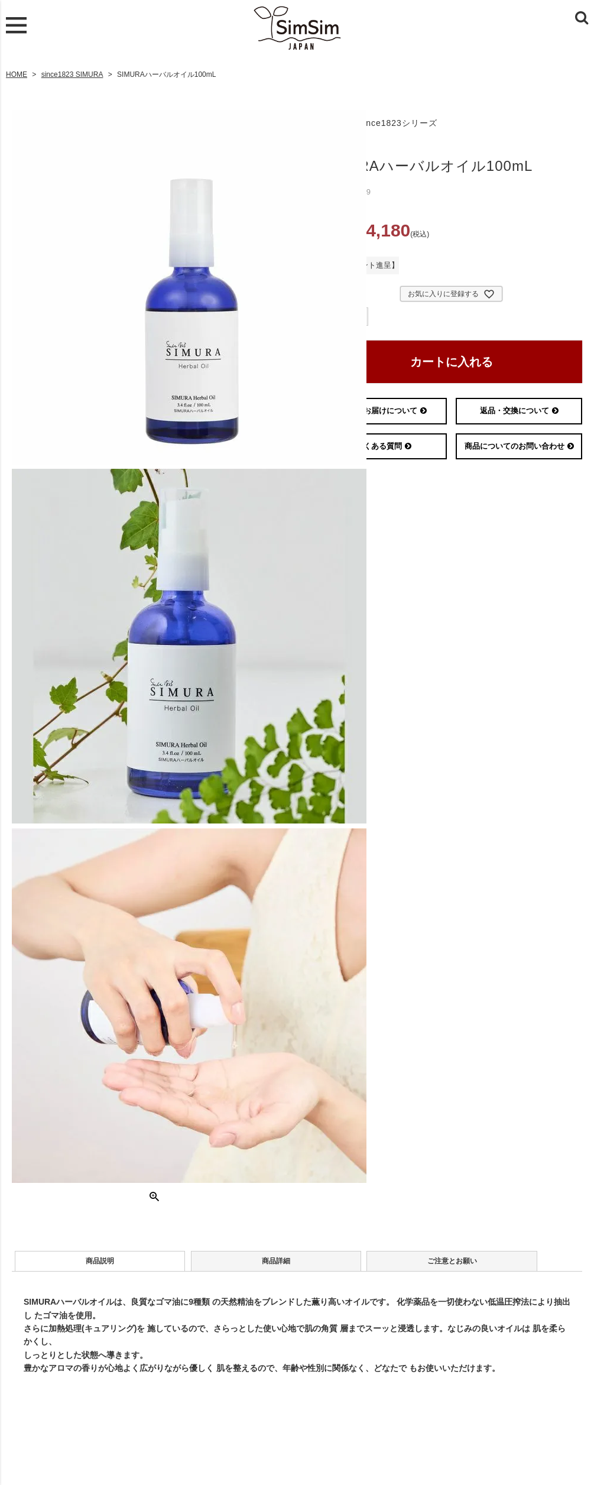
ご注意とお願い (311, 1264)
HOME (16, 71)
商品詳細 (191, 1264)
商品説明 (71, 1264)
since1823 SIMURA (72, 71)
